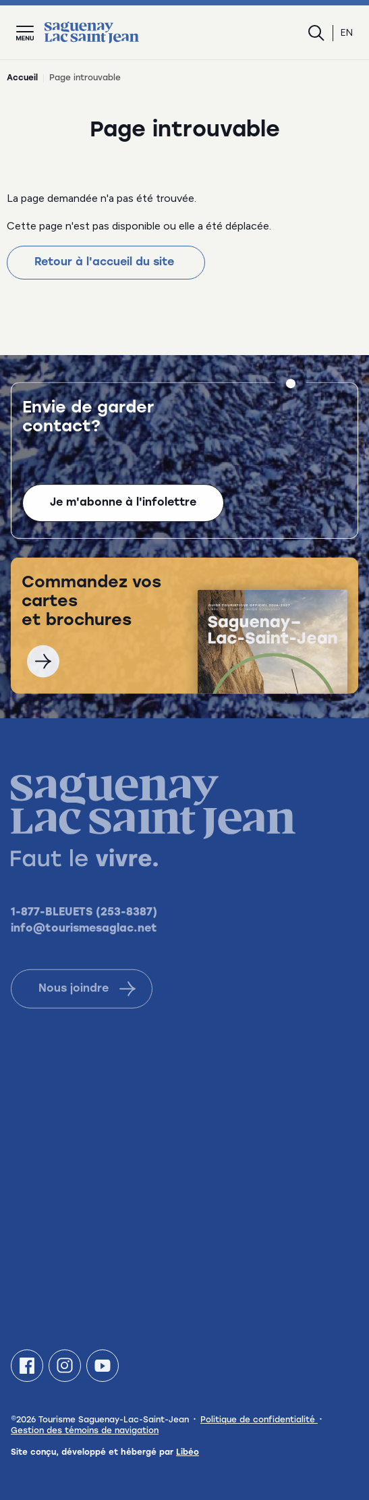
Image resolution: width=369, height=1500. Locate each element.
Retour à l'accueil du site (105, 262)
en (347, 32)
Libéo (187, 1453)
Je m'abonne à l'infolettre (123, 505)
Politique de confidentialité (259, 1420)
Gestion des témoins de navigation (85, 1431)
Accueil (22, 78)
